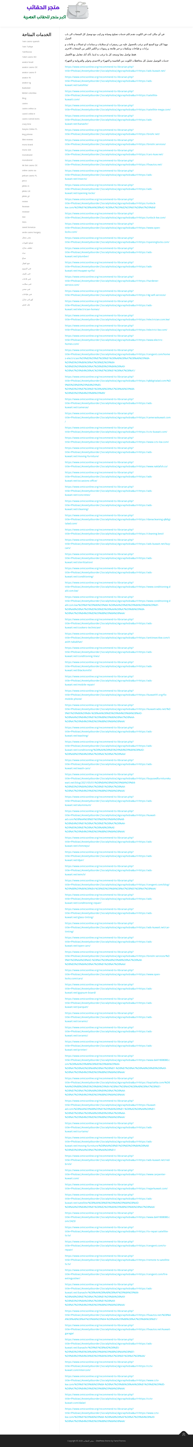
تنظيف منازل (27, 248)
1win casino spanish (30, 41)
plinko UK (26, 191)
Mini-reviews (27, 139)
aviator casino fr (29, 72)
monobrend (27, 160)
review (25, 201)
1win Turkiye (27, 46)
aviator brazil (27, 62)
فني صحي (26, 289)
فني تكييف (26, 273)
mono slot (26, 150)
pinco (24, 180)
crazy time (26, 124)
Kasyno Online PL (29, 129)
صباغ (24, 258)
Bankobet (26, 88)
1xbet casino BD (29, 57)
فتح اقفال (26, 263)
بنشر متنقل (26, 237)
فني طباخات (27, 294)
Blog (24, 98)
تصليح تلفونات (27, 242)
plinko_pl (25, 196)
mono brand (27, 144)
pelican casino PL (29, 175)
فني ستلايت (26, 284)
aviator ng (26, 82)
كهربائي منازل (27, 299)
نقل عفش (26, 304)
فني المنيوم (26, 268)
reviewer (25, 211)
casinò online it (28, 113)
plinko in (25, 186)
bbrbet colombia (29, 93)
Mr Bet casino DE (29, 165)
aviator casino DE (29, 67)
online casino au (29, 170)
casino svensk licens (31, 119)
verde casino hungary (31, 232)
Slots (24, 222)
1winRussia (27, 52)
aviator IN (26, 77)
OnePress (100, 1441)
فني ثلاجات (26, 279)
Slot (23, 217)
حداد (24, 253)
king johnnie (27, 134)
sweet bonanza (28, 227)
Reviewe (25, 206)
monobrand (27, 155)
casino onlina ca (29, 108)
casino (25, 103)
